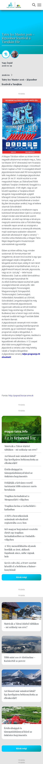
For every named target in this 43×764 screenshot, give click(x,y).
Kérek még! (21, 519)
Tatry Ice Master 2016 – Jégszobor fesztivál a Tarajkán (19, 82)
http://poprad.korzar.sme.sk (20, 342)
